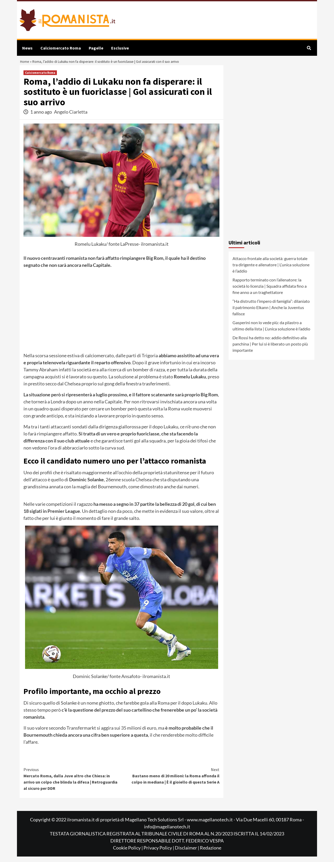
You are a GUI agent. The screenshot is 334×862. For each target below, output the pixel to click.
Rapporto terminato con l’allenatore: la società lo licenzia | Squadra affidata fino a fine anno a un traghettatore (269, 291)
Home (26, 64)
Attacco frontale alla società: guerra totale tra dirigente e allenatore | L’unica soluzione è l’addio (270, 270)
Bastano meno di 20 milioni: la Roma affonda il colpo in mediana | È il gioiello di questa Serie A (171, 781)
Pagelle (96, 48)
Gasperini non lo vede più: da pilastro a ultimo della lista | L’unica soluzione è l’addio (271, 331)
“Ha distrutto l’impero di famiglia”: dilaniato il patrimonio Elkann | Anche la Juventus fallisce (271, 313)
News (27, 48)
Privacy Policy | (159, 853)
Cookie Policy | (128, 853)
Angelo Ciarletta (70, 117)
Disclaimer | (187, 853)
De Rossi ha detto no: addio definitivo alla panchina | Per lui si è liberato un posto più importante (270, 349)
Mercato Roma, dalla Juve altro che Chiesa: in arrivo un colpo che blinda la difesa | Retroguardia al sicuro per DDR (72, 784)
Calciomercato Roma (60, 48)
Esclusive (120, 48)
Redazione (210, 853)
